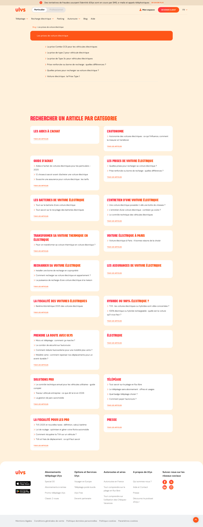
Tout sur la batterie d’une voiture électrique (55, 205)
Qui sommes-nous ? (142, 481)
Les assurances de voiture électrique (134, 265)
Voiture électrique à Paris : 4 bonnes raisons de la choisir (135, 240)
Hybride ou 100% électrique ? (128, 301)
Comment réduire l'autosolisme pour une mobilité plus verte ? (64, 350)
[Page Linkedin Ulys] (165, 487)
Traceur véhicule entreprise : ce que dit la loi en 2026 (60, 393)
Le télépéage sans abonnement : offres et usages (131, 389)
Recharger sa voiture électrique (57, 265)
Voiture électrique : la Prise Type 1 (63, 76)
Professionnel (56, 9)
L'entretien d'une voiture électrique (133, 200)
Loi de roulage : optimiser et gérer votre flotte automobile (62, 429)
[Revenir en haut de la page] (186, 520)
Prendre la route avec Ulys (53, 335)
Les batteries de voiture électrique (59, 200)
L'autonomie (115, 131)
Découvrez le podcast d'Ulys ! (143, 500)
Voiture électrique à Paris (126, 235)
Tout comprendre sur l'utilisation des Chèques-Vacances (115, 500)
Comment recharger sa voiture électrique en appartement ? (63, 275)
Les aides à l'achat (47, 131)
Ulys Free (78, 492)
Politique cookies (107, 521)
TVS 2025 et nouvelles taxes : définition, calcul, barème (61, 424)
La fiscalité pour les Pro (51, 420)
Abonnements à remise (55, 487)
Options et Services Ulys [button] (85, 473)
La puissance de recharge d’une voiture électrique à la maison (64, 280)
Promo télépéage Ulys (55, 492)
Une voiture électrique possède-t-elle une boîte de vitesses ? (137, 205)
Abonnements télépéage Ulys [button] (53, 473)
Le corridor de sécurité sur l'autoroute (53, 345)
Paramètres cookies (128, 521)
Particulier (39, 9)
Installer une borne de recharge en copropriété (57, 270)
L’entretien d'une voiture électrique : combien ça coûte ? (135, 210)
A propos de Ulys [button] (142, 472)
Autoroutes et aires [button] (114, 472)
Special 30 (50, 481)
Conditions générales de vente (49, 521)
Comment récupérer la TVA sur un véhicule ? (56, 434)
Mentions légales (24, 521)
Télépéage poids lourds (84, 487)
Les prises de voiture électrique (130, 161)
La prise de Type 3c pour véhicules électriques (70, 58)
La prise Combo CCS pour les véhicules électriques (72, 46)
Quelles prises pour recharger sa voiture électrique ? (73, 70)
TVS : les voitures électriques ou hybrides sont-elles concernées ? (139, 306)
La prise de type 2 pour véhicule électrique (68, 52)
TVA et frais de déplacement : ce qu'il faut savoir (58, 439)
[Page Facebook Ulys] (165, 482)
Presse (112, 420)
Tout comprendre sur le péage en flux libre (114, 489)
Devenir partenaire (82, 498)
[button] (157, 3)
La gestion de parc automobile (50, 397)
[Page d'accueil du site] (20, 472)
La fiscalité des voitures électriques (60, 301)
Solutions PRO (44, 379)
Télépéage (114, 379)
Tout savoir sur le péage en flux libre (125, 384)
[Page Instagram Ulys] (171, 487)
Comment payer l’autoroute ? (122, 399)
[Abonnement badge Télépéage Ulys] (20, 10)
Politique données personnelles (81, 521)
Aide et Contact (140, 487)
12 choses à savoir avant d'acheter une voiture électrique (62, 174)
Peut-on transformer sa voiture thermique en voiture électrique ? (65, 244)
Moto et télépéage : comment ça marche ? (55, 340)
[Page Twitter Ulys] (171, 482)
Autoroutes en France (114, 481)
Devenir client (168, 10)
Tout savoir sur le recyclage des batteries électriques (60, 210)
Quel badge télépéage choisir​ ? (123, 394)
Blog (34, 27)
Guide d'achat (43, 161)
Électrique (114, 335)
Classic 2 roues (52, 498)
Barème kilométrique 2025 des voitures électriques (59, 306)
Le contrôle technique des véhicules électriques (131, 214)
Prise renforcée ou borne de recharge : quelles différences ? (76, 64)
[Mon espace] (147, 9)
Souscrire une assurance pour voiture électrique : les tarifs (62, 179)
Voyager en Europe (83, 481)
